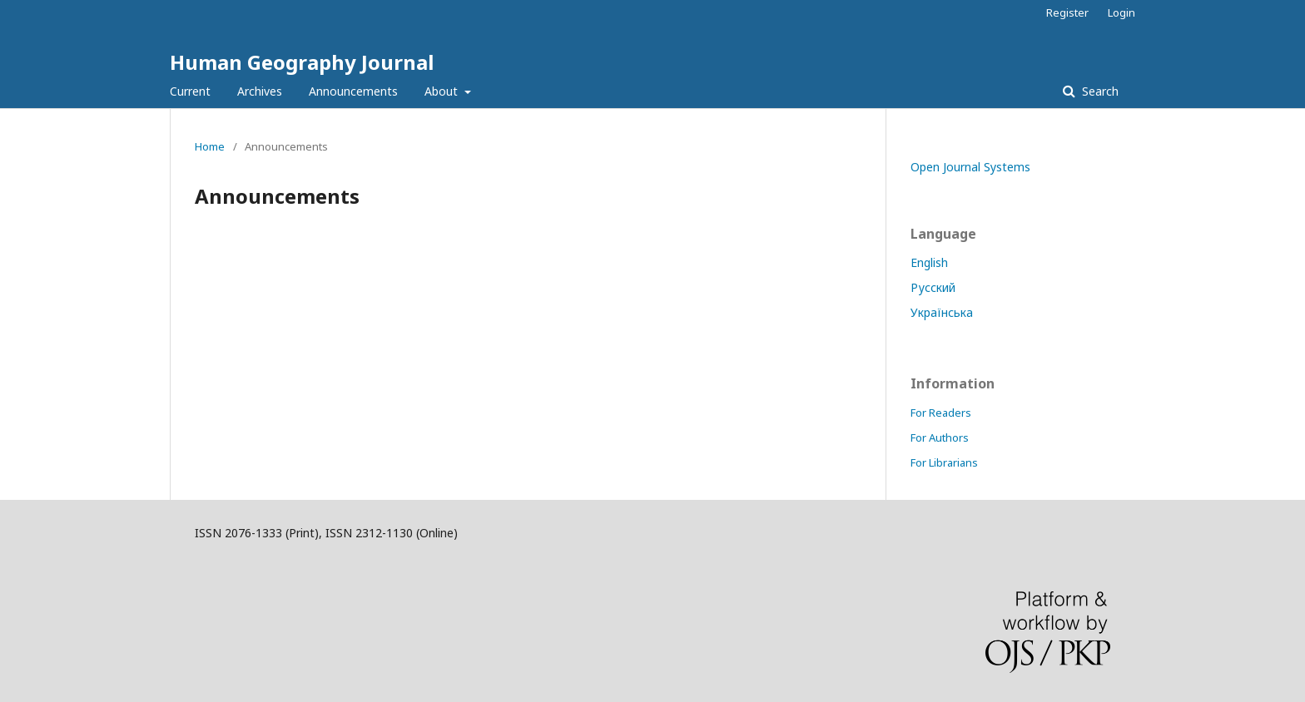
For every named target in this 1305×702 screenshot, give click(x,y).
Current (190, 91)
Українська (942, 312)
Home (210, 146)
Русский (933, 287)
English (929, 262)
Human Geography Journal (302, 62)
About (442, 91)
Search (1099, 91)
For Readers (941, 412)
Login (1121, 12)
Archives (259, 91)
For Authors (940, 437)
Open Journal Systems (970, 167)
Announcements (353, 91)
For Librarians (944, 462)
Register (1067, 12)
